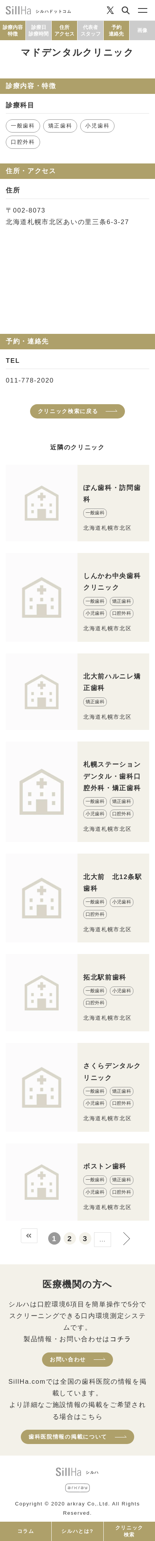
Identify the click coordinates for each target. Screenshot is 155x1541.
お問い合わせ (68, 1359)
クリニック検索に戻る (68, 411)
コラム (25, 1531)
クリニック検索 (129, 1531)
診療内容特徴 (13, 30)
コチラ (120, 1339)
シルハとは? (77, 1531)
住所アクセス (64, 30)
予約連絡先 (116, 30)
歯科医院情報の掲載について (68, 1437)
